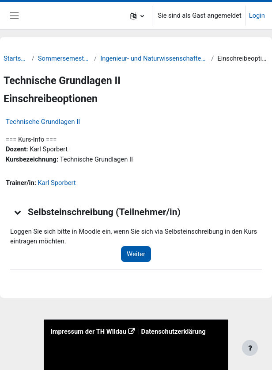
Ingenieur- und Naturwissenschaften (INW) (154, 58)
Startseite (16, 58)
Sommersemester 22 (64, 58)
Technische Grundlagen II (43, 122)
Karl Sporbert (57, 183)
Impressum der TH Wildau (88, 331)
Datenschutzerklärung (173, 331)
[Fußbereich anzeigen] (250, 348)
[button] (137, 15)
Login (257, 15)
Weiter (136, 254)
